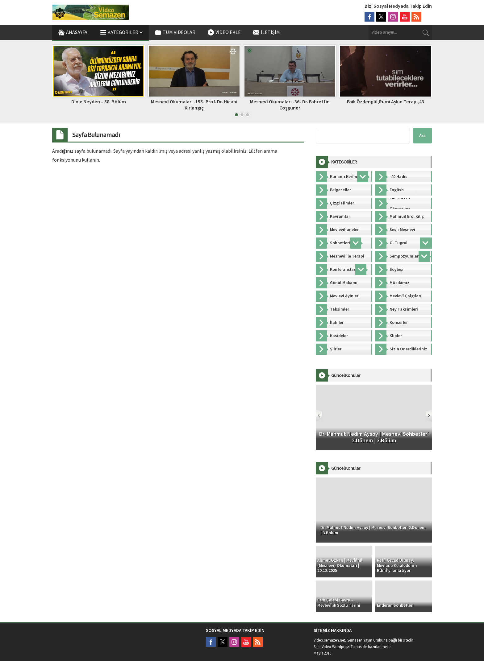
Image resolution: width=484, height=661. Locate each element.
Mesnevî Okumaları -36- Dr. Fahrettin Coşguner (289, 104)
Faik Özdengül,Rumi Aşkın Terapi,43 (385, 101)
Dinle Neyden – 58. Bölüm (98, 101)
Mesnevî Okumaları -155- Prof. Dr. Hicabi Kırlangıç (194, 104)
